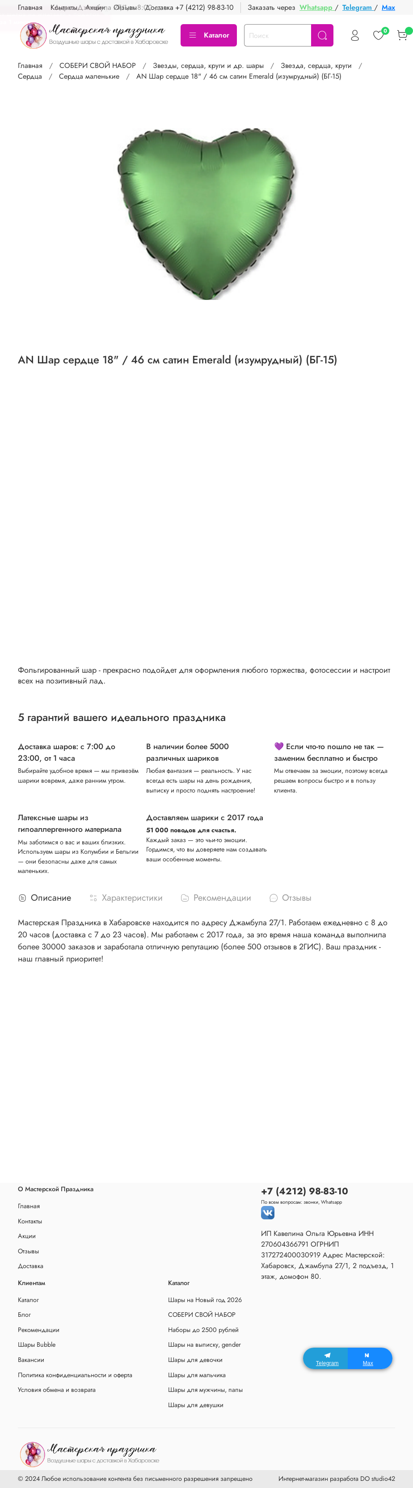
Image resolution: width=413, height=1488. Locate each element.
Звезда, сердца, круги (316, 65)
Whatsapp (317, 7)
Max (388, 7)
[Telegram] (325, 1358)
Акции (27, 1235)
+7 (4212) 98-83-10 (204, 7)
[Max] (370, 1358)
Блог (24, 1314)
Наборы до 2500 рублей (203, 1329)
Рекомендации (38, 1329)
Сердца (30, 76)
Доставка (30, 1265)
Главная (30, 65)
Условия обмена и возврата (57, 1389)
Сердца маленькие (89, 76)
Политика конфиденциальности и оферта (75, 1374)
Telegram (358, 7)
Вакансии (31, 1359)
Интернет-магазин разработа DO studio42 (336, 1478)
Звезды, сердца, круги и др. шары (208, 65)
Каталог (208, 35)
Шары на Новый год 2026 (205, 1299)
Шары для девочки (195, 1359)
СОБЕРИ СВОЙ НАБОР (97, 65)
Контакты (30, 1221)
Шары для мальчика (197, 1374)
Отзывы (28, 1251)
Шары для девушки (195, 1404)
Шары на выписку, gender (204, 1344)
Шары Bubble (36, 1344)
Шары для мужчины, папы (205, 1389)
